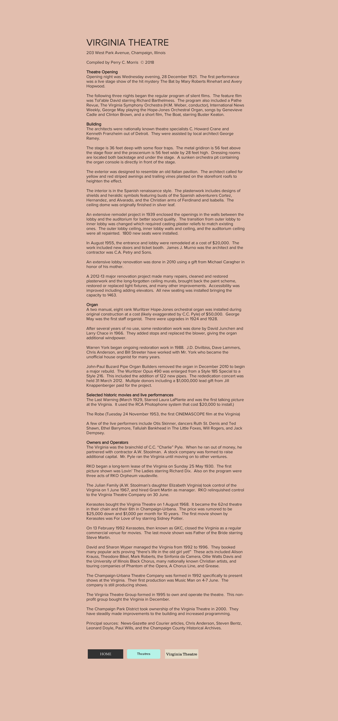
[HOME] (105, 654)
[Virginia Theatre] (181, 654)
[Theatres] (143, 654)
